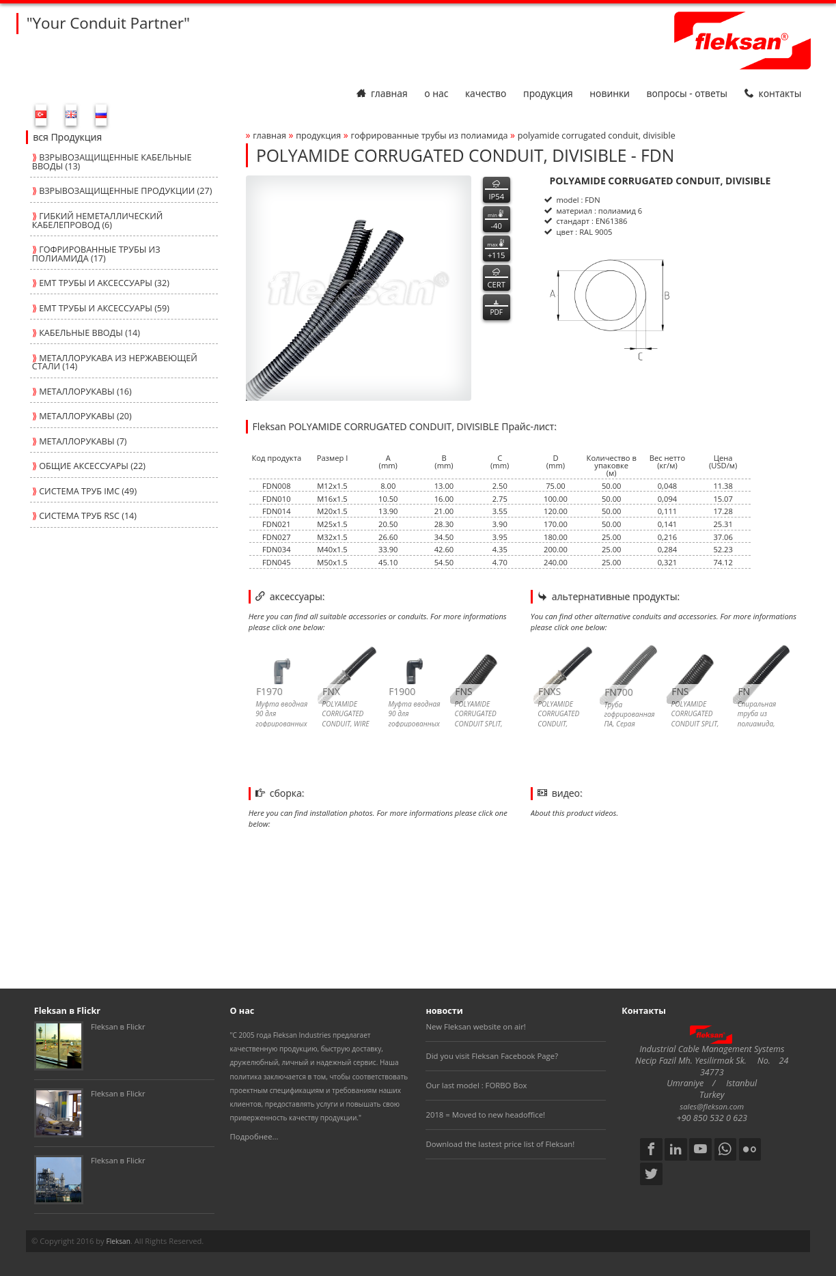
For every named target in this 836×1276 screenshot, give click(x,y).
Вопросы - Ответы (687, 93)
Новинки (609, 93)
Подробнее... (254, 1136)
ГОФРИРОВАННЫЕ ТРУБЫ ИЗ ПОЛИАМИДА (428, 135)
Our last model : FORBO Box (476, 1085)
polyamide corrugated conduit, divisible (596, 135)
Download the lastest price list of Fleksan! (500, 1144)
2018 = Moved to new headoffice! (485, 1114)
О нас (436, 93)
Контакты (773, 93)
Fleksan (118, 1241)
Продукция (548, 93)
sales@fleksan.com (712, 1106)
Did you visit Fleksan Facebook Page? (492, 1056)
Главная (382, 93)
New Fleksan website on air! (475, 1026)
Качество (486, 93)
